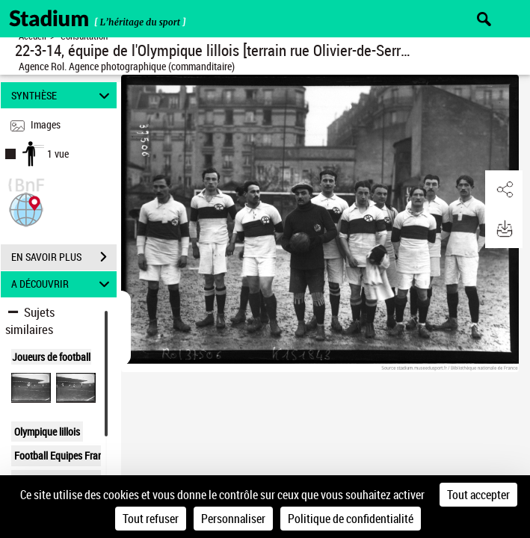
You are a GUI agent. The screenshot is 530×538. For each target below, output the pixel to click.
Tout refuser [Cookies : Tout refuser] (151, 518)
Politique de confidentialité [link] (350, 518)
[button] (26, 208)
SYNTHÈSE (62, 95)
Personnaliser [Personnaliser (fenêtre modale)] (233, 518)
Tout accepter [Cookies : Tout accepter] (478, 494)
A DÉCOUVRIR (62, 284)
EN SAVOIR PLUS (64, 257)
